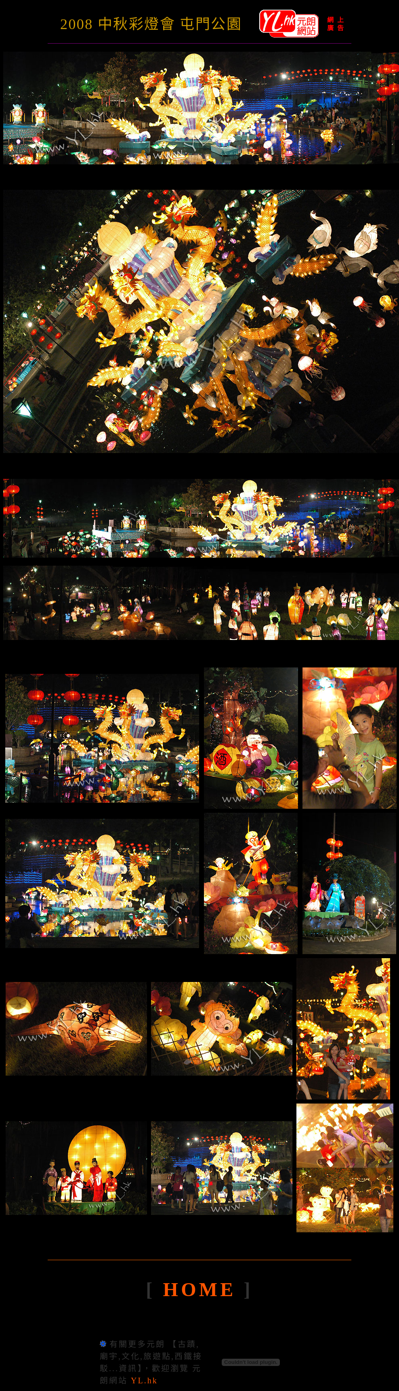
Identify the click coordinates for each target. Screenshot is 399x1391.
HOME (203, 1289)
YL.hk (144, 1380)
